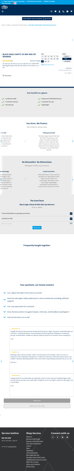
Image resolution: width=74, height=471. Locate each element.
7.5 (57, 56)
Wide (66, 59)
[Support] (63, 11)
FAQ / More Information (33, 443)
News (28, 448)
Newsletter (29, 450)
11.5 (45, 61)
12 (48, 61)
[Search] (51, 11)
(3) (8, 61)
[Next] (72, 39)
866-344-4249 (6, 438)
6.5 (51, 56)
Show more (37, 401)
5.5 (45, 56)
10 (54, 58)
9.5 (51, 58)
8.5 (45, 58)
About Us (29, 437)
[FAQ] (67, 11)
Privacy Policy (30, 466)
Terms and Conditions (33, 464)
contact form (12, 446)
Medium (67, 56)
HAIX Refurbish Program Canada (36, 460)
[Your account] (59, 11)
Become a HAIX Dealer (33, 439)
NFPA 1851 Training (32, 462)
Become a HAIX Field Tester (34, 441)
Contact (28, 446)
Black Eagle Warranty (32, 455)
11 (42, 61)
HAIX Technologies (32, 453)
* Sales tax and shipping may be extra (64, 70)
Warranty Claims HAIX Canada (35, 457)
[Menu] (3, 11)
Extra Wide (67, 61)
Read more (37, 228)
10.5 (57, 58)
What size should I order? (47, 64)
